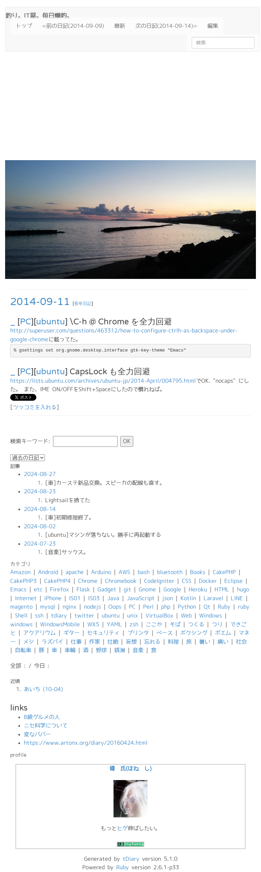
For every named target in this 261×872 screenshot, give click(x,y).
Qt (207, 606)
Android (48, 572)
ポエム (223, 633)
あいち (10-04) (43, 689)
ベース (164, 633)
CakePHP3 (23, 581)
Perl (148, 606)
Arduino (101, 572)
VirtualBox (159, 615)
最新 (119, 26)
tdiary (59, 615)
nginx (69, 606)
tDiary (131, 858)
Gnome (147, 589)
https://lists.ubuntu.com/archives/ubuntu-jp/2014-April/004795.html (103, 380)
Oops (114, 606)
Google (172, 589)
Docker (208, 581)
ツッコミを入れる (34, 407)
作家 (94, 641)
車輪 (70, 650)
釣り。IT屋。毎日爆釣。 (39, 15)
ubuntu (50, 322)
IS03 (94, 598)
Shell (21, 615)
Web (186, 615)
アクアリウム (39, 633)
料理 (173, 641)
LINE (237, 598)
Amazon (20, 572)
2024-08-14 (40, 509)
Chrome (88, 581)
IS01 (75, 598)
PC (25, 322)
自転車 (23, 650)
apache (75, 572)
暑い (204, 641)
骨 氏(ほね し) (130, 768)
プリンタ (138, 633)
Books (197, 572)
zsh (133, 624)
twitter (84, 615)
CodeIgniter (159, 581)
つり (217, 624)
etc (38, 589)
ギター (71, 633)
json (167, 598)
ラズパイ (52, 641)
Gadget (107, 589)
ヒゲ (122, 828)
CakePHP (224, 572)
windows (21, 624)
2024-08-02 (40, 526)
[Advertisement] (130, 109)
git (127, 589)
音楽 (138, 650)
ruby (243, 606)
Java (113, 598)
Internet (26, 598)
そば (175, 624)
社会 (241, 641)
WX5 (93, 624)
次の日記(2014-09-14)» (166, 26)
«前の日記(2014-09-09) (73, 26)
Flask (83, 589)
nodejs (92, 606)
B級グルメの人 (42, 717)
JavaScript (141, 598)
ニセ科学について (45, 725)
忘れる (152, 641)
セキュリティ (103, 633)
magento (21, 606)
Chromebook (121, 581)
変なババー (37, 734)
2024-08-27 (40, 474)
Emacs (18, 589)
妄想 (131, 641)
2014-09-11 (40, 302)
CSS (186, 581)
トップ (24, 26)
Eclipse (233, 581)
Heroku (198, 589)
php (165, 606)
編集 (212, 26)
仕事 (76, 641)
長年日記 (83, 303)
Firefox (59, 589)
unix (132, 615)
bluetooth (169, 572)
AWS (124, 572)
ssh (39, 615)
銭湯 (119, 650)
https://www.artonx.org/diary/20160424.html (85, 742)
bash (144, 572)
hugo (243, 589)
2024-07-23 (40, 543)
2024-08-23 (40, 491)
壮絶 (112, 641)
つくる (196, 624)
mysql (47, 606)
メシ (28, 641)
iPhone (53, 598)
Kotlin (188, 598)
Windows (210, 615)
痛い (223, 641)
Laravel (213, 598)
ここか (154, 624)
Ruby (224, 606)
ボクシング (193, 633)
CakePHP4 (57, 581)
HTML (221, 589)
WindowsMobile (60, 624)
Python (187, 606)
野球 (101, 650)
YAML (114, 624)
